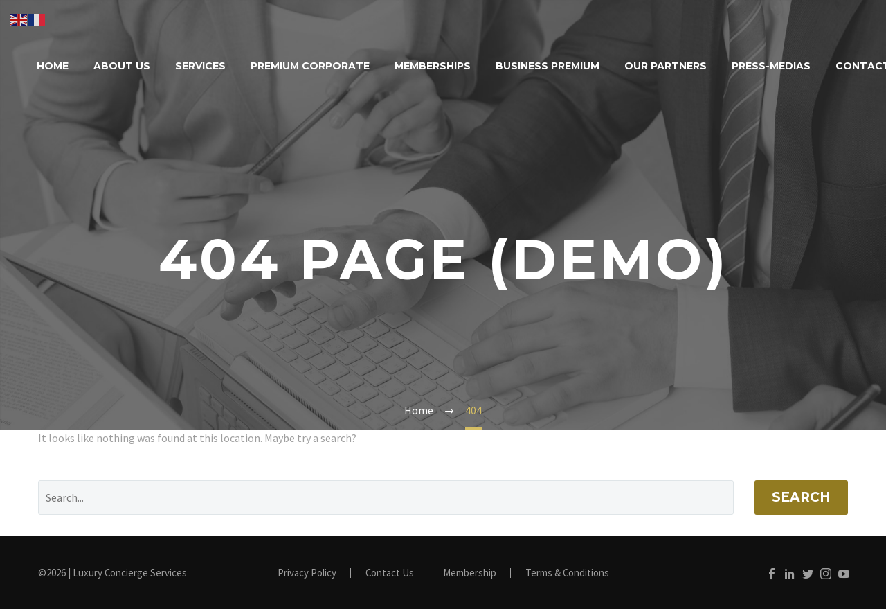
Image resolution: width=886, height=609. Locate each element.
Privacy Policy (307, 573)
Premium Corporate (310, 66)
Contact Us (389, 573)
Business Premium (547, 66)
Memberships (433, 66)
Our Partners (665, 66)
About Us (121, 66)
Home (53, 66)
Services (200, 66)
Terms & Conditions (567, 573)
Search (801, 497)
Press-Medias (771, 66)
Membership (469, 573)
